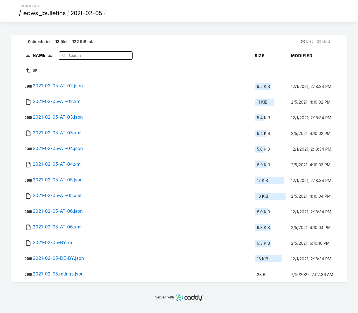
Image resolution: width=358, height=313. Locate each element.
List (307, 41)
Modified (302, 55)
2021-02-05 (86, 13)
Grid (323, 41)
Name (44, 55)
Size (260, 55)
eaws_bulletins (44, 13)
